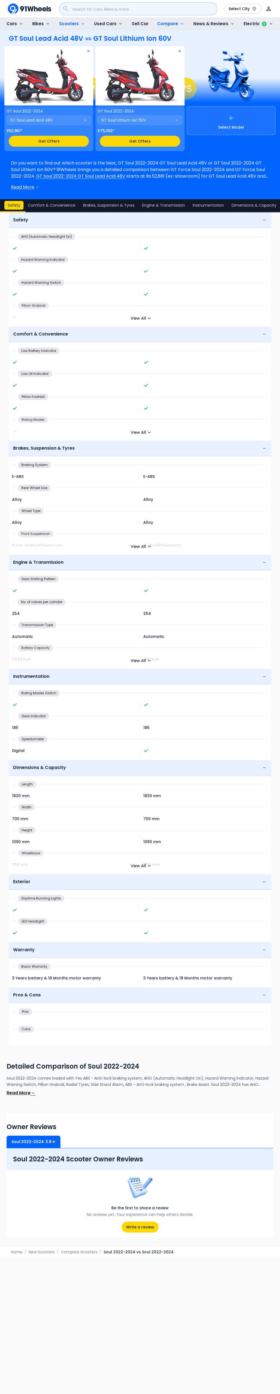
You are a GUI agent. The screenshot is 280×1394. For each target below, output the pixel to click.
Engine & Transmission (163, 205)
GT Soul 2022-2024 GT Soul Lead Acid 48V (80, 176)
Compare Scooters (79, 1252)
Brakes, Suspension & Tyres (109, 205)
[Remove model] (88, 51)
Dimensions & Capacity (254, 205)
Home (16, 1252)
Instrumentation (208, 205)
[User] (268, 9)
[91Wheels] (29, 8)
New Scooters (42, 1252)
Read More (21, 1093)
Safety (14, 205)
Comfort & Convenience (51, 205)
